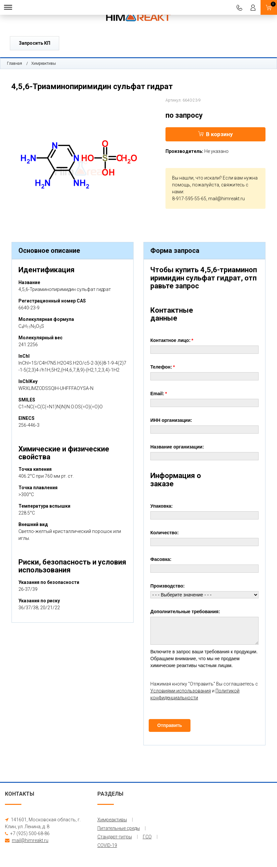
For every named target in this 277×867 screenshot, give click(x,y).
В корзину (215, 134)
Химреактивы (43, 63)
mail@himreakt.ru (226, 198)
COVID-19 (107, 845)
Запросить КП (34, 43)
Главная (14, 63)
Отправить (169, 725)
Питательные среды (118, 828)
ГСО (147, 836)
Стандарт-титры (114, 836)
